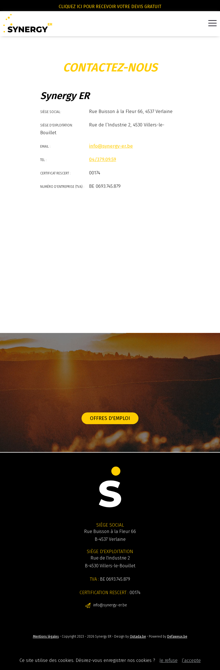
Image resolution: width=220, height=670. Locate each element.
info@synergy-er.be (110, 605)
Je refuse (168, 660)
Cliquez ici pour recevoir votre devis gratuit (110, 6)
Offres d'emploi (110, 418)
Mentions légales (46, 636)
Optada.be (138, 636)
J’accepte (191, 660)
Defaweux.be (177, 636)
